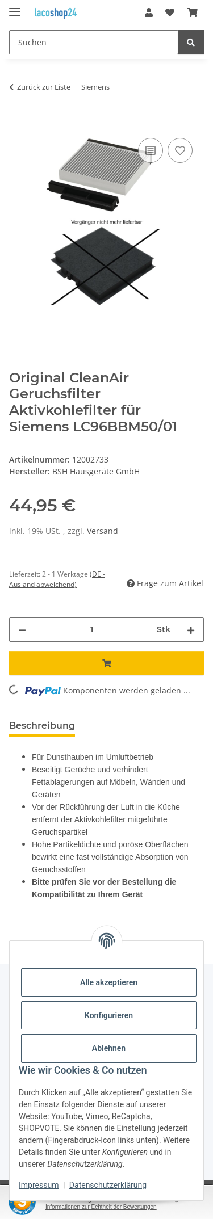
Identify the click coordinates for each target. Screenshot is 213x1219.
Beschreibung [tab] (42, 725)
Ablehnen (109, 1048)
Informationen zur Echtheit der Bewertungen (101, 1207)
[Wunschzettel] (170, 12)
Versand (102, 531)
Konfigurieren (109, 1015)
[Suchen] (93, 42)
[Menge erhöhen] (190, 629)
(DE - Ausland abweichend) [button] (57, 579)
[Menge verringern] (22, 629)
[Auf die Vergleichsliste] (150, 150)
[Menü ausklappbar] (14, 7)
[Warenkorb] (192, 12)
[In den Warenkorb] (18, 122)
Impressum (39, 1184)
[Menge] (91, 629)
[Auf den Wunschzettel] (180, 150)
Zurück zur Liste (43, 87)
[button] (149, 12)
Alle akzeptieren (108, 982)
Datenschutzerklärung (108, 1184)
